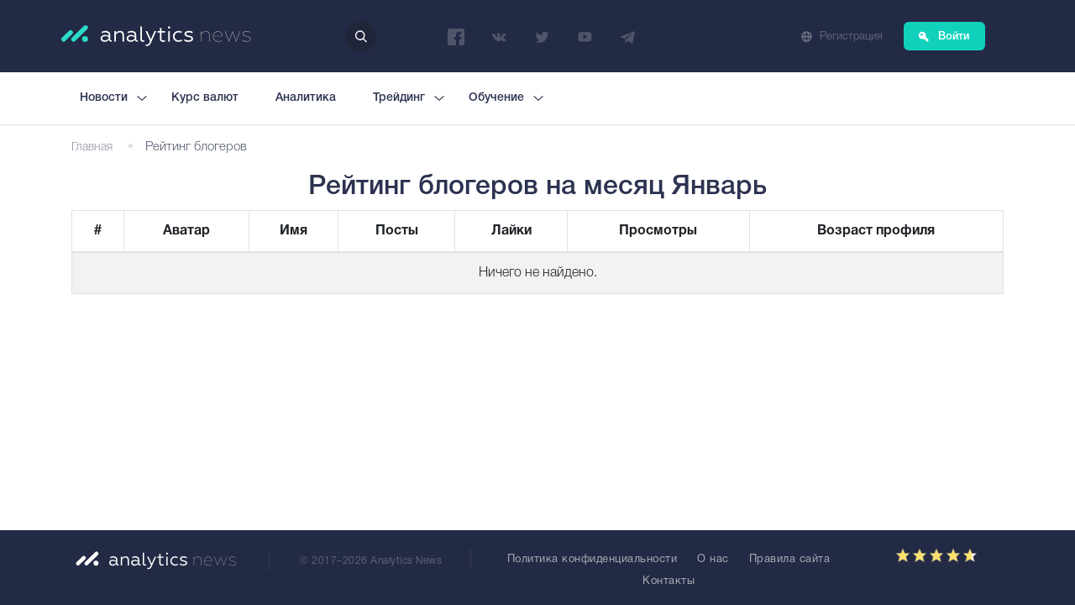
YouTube (584, 37)
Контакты (668, 581)
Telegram (627, 37)
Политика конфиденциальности (592, 560)
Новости (104, 97)
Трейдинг (399, 97)
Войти (953, 36)
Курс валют (205, 97)
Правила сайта (790, 560)
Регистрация (851, 36)
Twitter (541, 37)
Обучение (496, 97)
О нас (713, 560)
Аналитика (305, 97)
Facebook (456, 37)
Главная (92, 147)
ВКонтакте (498, 37)
